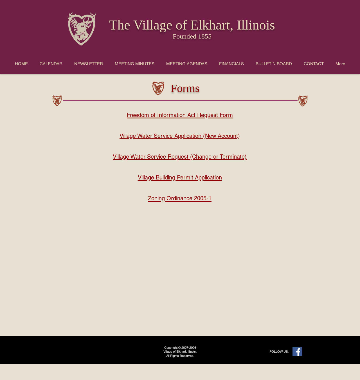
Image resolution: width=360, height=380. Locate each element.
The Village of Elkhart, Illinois (192, 24)
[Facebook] (297, 351)
